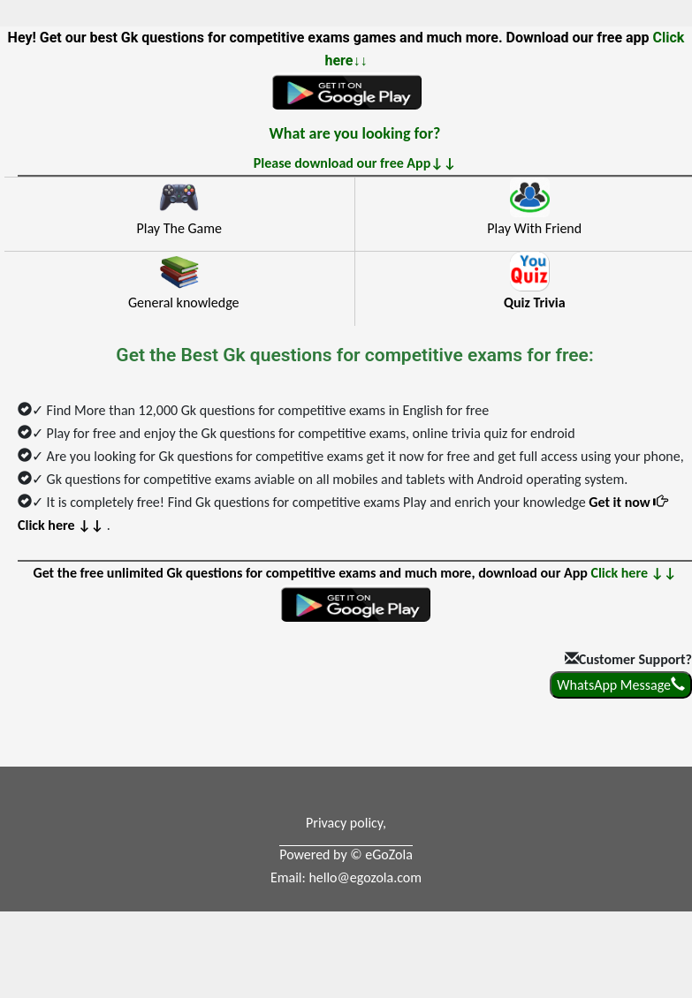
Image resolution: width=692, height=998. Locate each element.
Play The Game (179, 228)
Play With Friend (534, 228)
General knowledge (184, 302)
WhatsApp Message (621, 685)
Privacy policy (344, 822)
